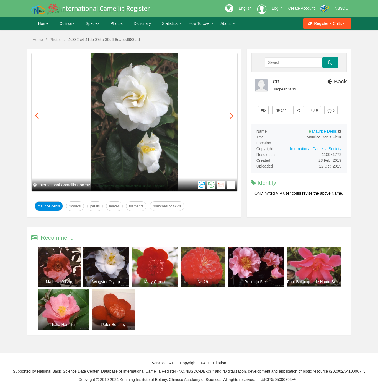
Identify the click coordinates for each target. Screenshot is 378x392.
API (172, 363)
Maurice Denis (49, 206)
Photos (116, 23)
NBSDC (341, 8)
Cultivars (67, 23)
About (227, 23)
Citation (219, 363)
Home (43, 23)
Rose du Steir (256, 281)
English (245, 8)
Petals (95, 206)
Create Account (301, 8)
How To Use (201, 23)
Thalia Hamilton (63, 324)
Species (92, 23)
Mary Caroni (154, 281)
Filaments (136, 206)
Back (337, 81)
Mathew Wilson (59, 281)
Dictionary (142, 23)
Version (158, 363)
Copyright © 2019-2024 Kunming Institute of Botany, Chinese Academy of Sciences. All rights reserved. (166, 379)
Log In (277, 8)
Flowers (75, 206)
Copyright (188, 363)
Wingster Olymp (106, 281)
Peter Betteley (113, 324)
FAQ (205, 363)
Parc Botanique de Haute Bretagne (317, 281)
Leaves (114, 206)
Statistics (172, 23)
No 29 (203, 281)
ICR (275, 82)
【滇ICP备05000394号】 (278, 379)
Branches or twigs (167, 206)
